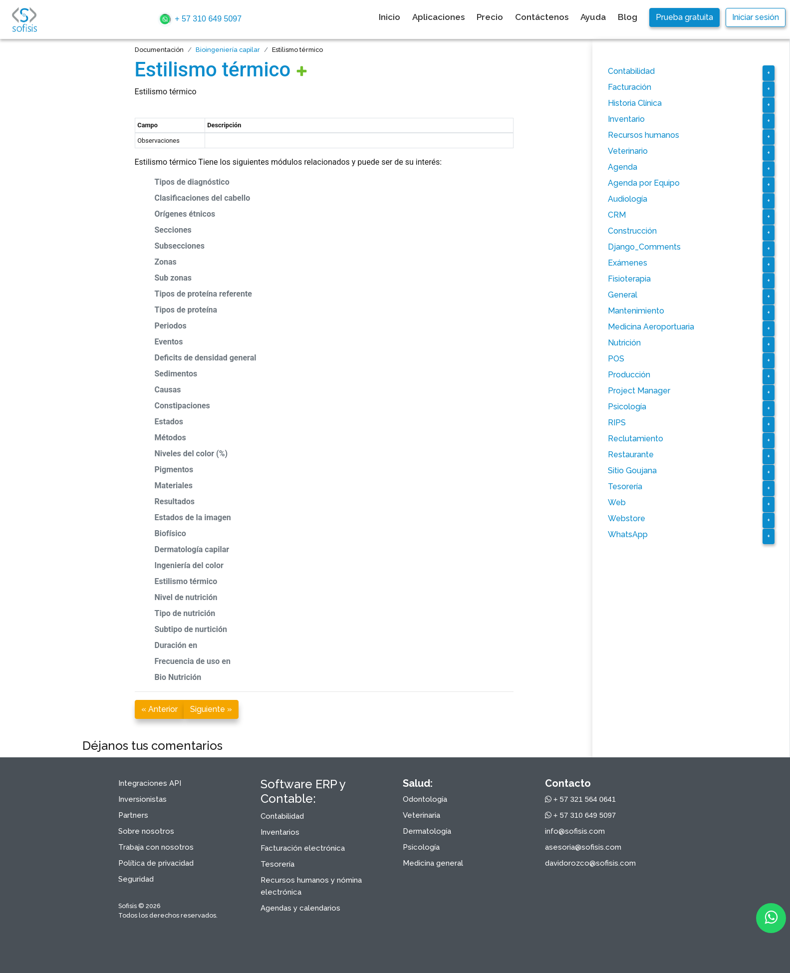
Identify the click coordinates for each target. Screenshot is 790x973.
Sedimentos (176, 373)
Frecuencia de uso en (193, 661)
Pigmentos (174, 469)
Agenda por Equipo (644, 183)
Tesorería (625, 486)
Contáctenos (541, 17)
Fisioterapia (629, 279)
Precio (490, 17)
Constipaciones (182, 405)
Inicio (389, 17)
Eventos (169, 341)
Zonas (166, 262)
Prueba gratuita (684, 17)
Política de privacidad (156, 863)
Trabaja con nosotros (156, 847)
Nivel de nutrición (186, 597)
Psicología (627, 406)
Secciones (173, 230)
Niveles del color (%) (191, 453)
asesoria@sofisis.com (583, 847)
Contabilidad (631, 71)
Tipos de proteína (186, 310)
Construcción (632, 231)
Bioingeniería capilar (228, 49)
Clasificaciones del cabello (203, 198)
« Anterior (159, 709)
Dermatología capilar (192, 549)
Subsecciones (180, 246)
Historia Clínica (635, 103)
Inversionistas (142, 799)
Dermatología (427, 831)
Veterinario (628, 151)
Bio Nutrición (178, 677)
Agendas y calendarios (300, 908)
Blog (627, 17)
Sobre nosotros (146, 831)
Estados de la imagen (193, 517)
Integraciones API (149, 783)
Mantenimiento (636, 311)
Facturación (629, 87)
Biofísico (170, 533)
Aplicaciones (438, 17)
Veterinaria (421, 815)
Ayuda (593, 17)
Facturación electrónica (303, 848)
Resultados (175, 501)
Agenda (622, 167)
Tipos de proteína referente (204, 294)
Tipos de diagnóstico (192, 182)
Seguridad (136, 879)
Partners (133, 815)
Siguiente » (211, 709)
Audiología (627, 199)
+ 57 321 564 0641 (580, 799)
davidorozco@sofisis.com (590, 863)
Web (617, 502)
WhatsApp (628, 534)
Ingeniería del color (189, 565)
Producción (629, 374)
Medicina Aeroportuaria (651, 326)
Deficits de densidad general (206, 357)
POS (616, 358)
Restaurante (631, 454)
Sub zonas (173, 278)
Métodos (170, 437)
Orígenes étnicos (185, 214)
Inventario (626, 119)
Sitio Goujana (632, 470)
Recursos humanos (643, 135)
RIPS (617, 422)
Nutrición (624, 342)
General (622, 295)
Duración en (176, 645)
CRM (617, 215)
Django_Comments (644, 247)
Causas (168, 389)
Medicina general (433, 863)
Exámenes (627, 263)
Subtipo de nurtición (191, 629)
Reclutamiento (635, 438)
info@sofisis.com (575, 831)
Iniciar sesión (755, 17)
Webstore (626, 518)
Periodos (171, 325)
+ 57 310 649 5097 (200, 19)
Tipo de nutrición (185, 613)
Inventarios (280, 832)
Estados (169, 421)
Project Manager (639, 390)
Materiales (174, 485)
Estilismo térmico (213, 69)
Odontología (425, 799)
